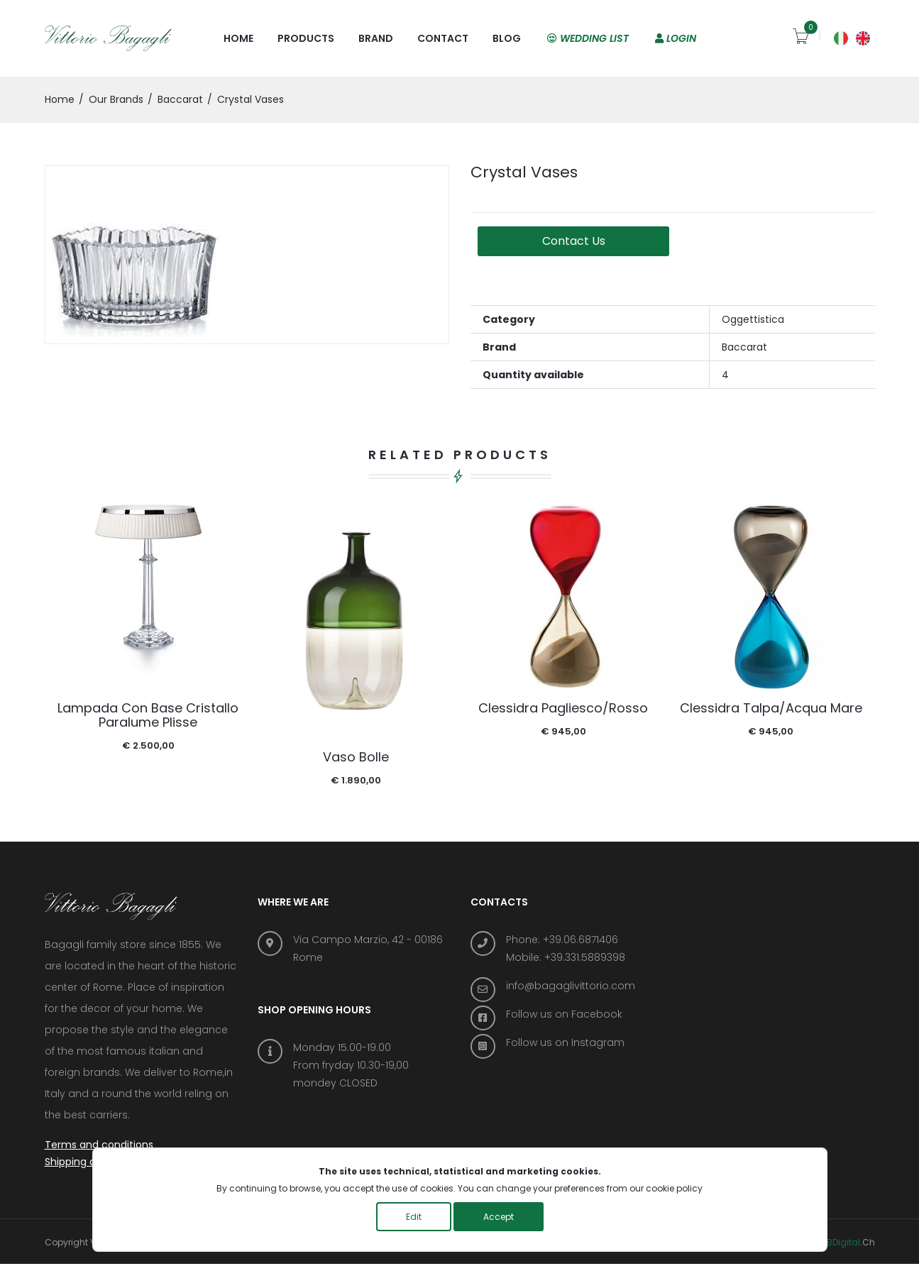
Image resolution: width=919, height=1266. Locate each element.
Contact (442, 38)
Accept (498, 1217)
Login (675, 38)
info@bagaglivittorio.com (570, 986)
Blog (506, 38)
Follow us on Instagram (565, 1042)
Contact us (580, 241)
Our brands (116, 99)
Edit (414, 1217)
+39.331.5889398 (584, 957)
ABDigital (840, 1244)
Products (305, 38)
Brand (375, 38)
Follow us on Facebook (564, 1014)
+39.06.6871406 (580, 939)
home (60, 99)
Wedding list (588, 38)
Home (238, 38)
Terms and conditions (99, 1147)
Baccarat (180, 99)
